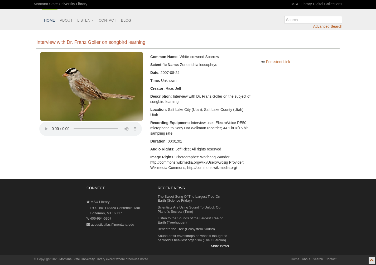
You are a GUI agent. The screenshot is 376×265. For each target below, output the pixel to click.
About (66, 20)
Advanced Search (327, 26)
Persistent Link (278, 62)
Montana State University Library (60, 4)
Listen (85, 20)
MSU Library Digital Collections (316, 4)
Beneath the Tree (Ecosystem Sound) (186, 229)
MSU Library (98, 202)
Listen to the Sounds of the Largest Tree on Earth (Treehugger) (190, 220)
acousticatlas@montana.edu (110, 224)
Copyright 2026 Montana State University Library (71, 259)
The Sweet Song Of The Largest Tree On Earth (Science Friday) (189, 199)
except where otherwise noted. (127, 259)
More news (220, 246)
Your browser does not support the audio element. (90, 129)
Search (318, 259)
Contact (107, 20)
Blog (126, 20)
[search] (313, 20)
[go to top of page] (372, 260)
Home (49, 20)
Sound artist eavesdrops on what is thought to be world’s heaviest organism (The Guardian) (192, 238)
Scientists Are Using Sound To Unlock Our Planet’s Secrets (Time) (190, 209)
